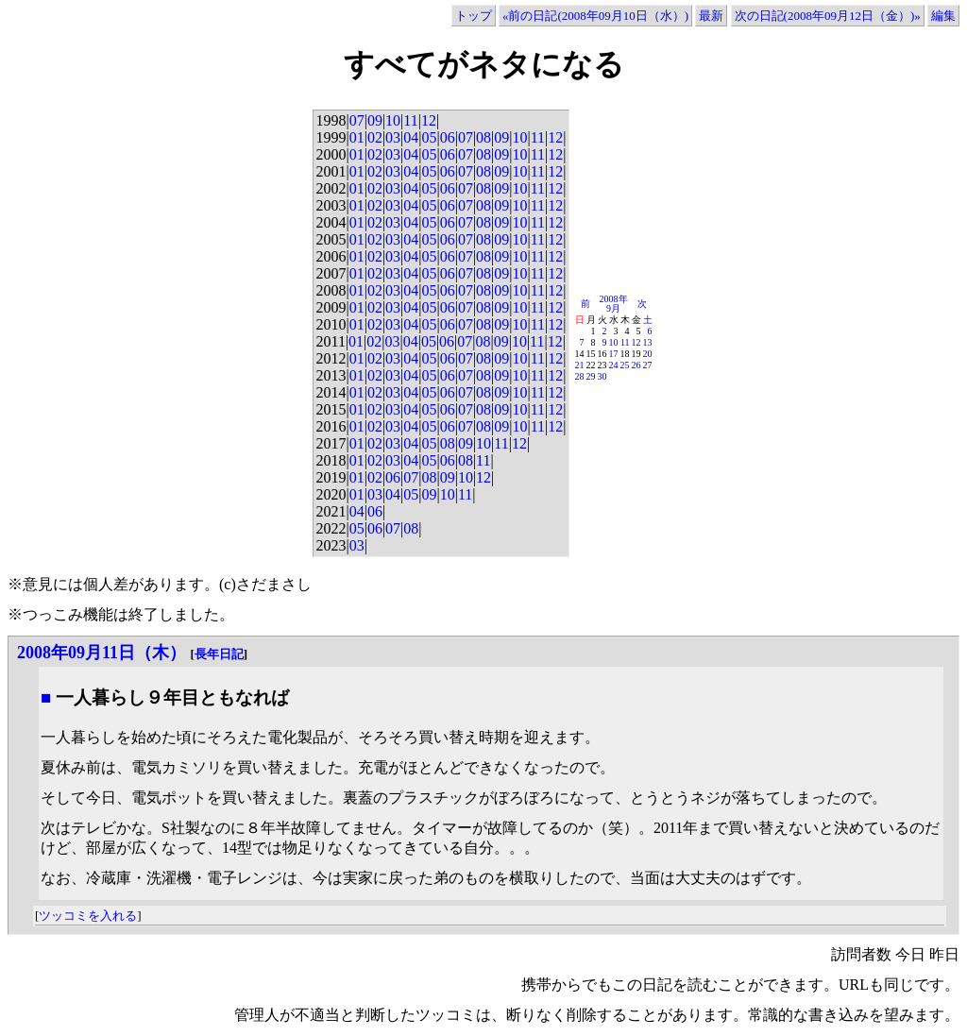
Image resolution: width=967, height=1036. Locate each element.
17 (614, 353)
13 (648, 342)
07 (357, 120)
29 (591, 376)
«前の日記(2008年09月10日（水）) (595, 15)
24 (614, 365)
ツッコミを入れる (88, 916)
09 (374, 120)
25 (625, 365)
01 (357, 137)
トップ (473, 15)
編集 (943, 15)
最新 (711, 15)
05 (428, 137)
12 (428, 120)
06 (447, 137)
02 (374, 137)
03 (392, 137)
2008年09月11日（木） (101, 652)
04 (410, 137)
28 (580, 376)
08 (483, 137)
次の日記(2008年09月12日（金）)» (828, 15)
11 (410, 120)
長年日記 (219, 654)
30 (602, 376)
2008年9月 (614, 304)
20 (648, 353)
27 (648, 365)
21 (580, 365)
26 (636, 365)
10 (392, 120)
